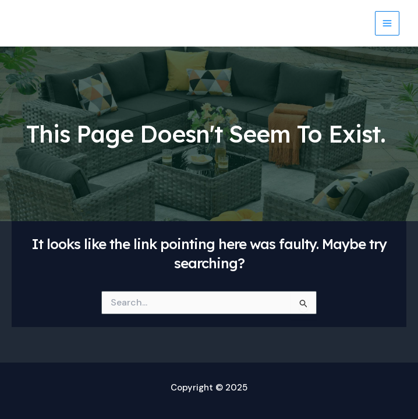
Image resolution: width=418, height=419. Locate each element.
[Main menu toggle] (387, 23)
